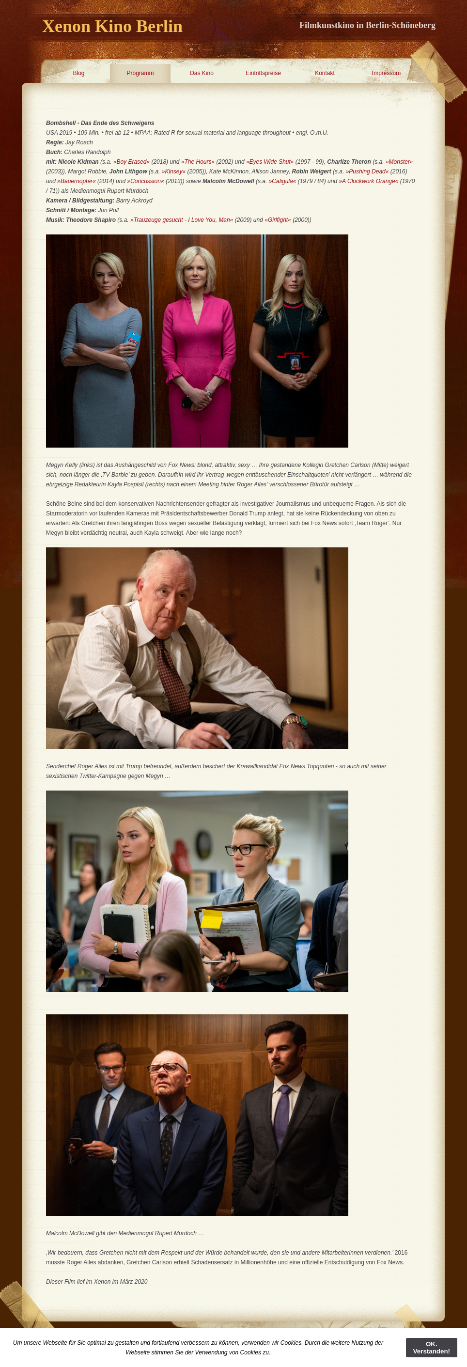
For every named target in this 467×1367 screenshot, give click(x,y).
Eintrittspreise (263, 73)
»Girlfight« (278, 220)
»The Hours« (198, 161)
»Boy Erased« (131, 161)
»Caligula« (283, 181)
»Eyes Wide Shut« (270, 161)
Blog (78, 73)
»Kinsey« (174, 171)
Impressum (386, 73)
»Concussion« (145, 181)
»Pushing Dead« (367, 171)
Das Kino (202, 73)
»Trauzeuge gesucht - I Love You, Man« (181, 220)
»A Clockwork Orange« (368, 181)
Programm (140, 73)
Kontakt (325, 73)
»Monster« (399, 161)
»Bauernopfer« (76, 181)
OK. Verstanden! (431, 1347)
